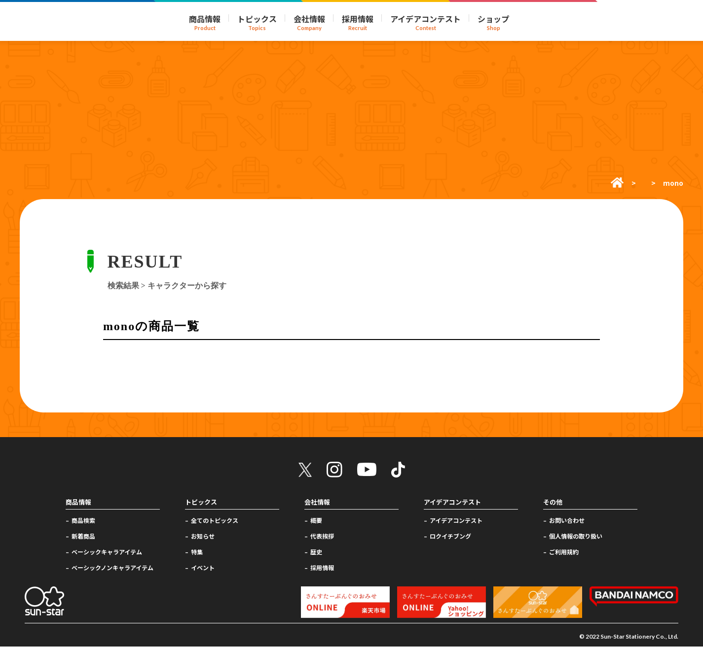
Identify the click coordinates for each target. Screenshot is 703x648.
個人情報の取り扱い (575, 537)
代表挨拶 (322, 537)
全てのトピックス (214, 521)
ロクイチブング (450, 537)
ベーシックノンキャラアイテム (112, 568)
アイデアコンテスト (456, 521)
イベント (203, 568)
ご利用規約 (564, 553)
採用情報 (322, 568)
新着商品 (83, 537)
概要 (316, 521)
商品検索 (83, 521)
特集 (197, 553)
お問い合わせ (567, 521)
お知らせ (203, 537)
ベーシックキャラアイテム (107, 553)
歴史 (316, 553)
